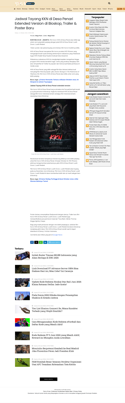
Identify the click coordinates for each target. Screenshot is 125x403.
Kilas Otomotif (62, 9)
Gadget (42, 9)
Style (99, 9)
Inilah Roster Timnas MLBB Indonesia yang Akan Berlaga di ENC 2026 (54, 256)
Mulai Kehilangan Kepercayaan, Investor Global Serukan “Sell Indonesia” (98, 36)
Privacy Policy (78, 391)
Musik (81, 9)
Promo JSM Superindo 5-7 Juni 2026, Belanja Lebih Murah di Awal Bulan (99, 162)
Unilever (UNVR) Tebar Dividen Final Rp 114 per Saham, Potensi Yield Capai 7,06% (98, 78)
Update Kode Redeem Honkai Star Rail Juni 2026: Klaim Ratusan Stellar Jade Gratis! (57, 283)
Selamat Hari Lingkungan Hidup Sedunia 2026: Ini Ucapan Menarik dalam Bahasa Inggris (99, 120)
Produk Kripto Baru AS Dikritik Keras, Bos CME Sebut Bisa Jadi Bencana (98, 127)
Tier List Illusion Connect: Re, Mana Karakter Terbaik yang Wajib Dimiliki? (55, 309)
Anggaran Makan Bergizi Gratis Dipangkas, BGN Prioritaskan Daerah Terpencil (98, 22)
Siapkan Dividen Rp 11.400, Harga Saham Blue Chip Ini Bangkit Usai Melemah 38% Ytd (99, 50)
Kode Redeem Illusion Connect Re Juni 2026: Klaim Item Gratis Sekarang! (99, 99)
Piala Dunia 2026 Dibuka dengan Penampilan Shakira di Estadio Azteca (55, 296)
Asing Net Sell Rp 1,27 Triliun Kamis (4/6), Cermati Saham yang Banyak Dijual (99, 85)
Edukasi (31, 9)
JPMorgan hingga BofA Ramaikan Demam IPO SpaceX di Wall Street (99, 113)
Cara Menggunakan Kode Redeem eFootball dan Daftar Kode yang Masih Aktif (56, 323)
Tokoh (104, 9)
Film (37, 9)
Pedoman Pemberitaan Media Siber (61, 391)
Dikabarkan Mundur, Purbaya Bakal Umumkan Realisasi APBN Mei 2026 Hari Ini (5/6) (99, 57)
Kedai (48, 9)
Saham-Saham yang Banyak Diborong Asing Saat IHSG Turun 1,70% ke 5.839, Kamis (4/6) (99, 64)
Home (19, 9)
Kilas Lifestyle (55, 9)
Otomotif (88, 9)
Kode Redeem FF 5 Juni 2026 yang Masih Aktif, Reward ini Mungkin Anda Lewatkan (56, 336)
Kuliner (75, 9)
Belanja (24, 9)
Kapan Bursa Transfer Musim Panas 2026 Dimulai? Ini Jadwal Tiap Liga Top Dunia (98, 155)
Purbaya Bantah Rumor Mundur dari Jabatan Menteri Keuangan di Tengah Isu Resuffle (99, 43)
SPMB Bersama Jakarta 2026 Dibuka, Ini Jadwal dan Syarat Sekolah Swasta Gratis (98, 134)
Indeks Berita (48, 379)
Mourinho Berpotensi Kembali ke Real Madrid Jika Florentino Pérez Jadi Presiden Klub (55, 349)
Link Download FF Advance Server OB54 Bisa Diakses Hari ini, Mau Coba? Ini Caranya (55, 269)
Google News (57, 235)
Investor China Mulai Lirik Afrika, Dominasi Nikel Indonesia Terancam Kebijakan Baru (98, 29)
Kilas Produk (69, 9)
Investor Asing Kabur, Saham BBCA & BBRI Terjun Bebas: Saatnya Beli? (98, 71)
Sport (94, 9)
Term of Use (46, 391)
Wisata (110, 9)
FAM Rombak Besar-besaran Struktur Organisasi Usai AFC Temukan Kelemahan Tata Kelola (56, 363)
